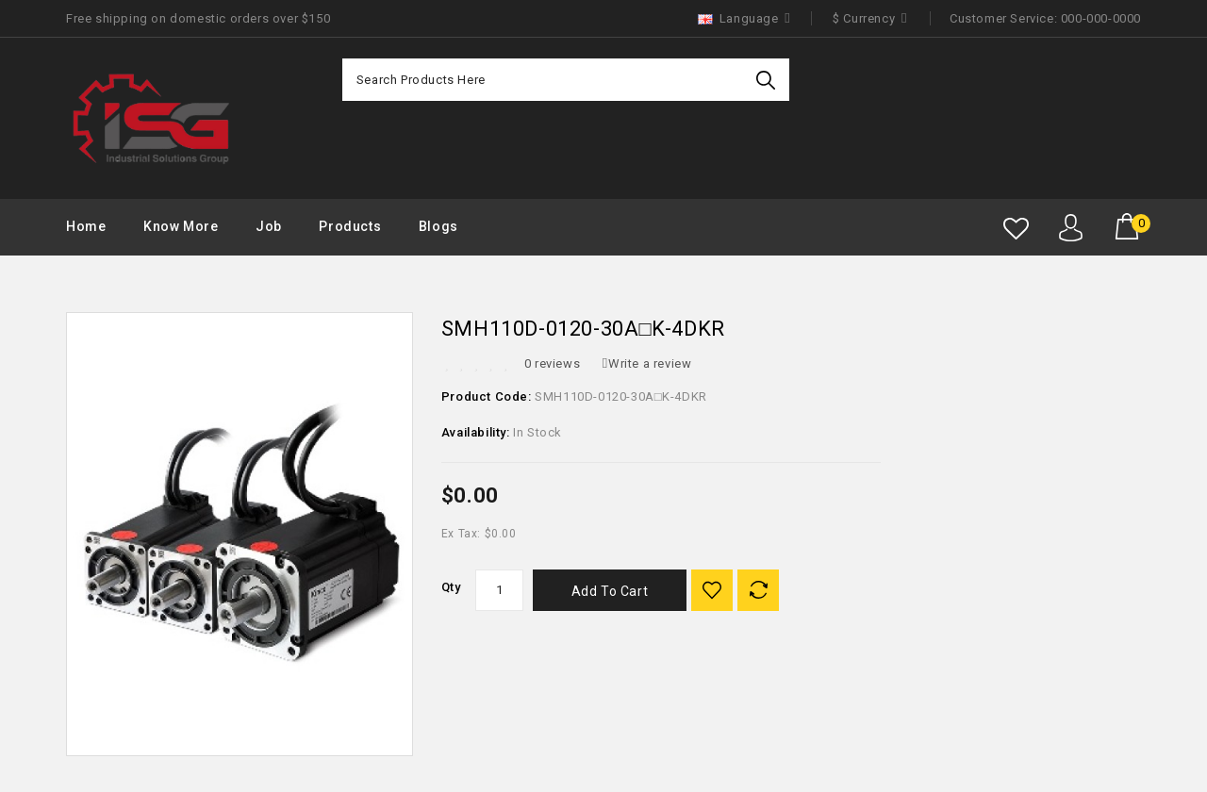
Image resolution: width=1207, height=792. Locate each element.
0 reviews (552, 363)
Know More (180, 226)
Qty (451, 587)
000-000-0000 (1101, 18)
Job (269, 226)
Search (768, 79)
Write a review (647, 363)
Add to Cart (610, 591)
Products (350, 226)
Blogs (438, 226)
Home (86, 226)
